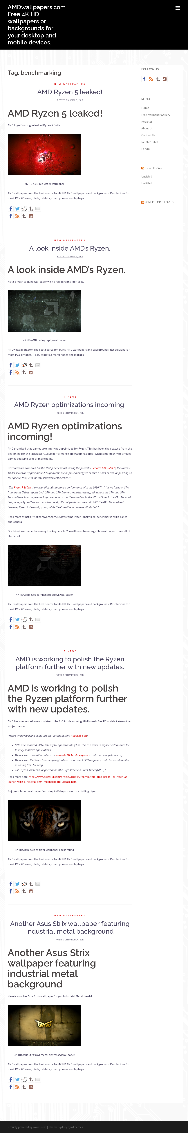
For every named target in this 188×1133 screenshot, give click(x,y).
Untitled (146, 176)
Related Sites (149, 142)
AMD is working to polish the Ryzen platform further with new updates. (69, 663)
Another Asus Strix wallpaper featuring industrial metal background (70, 927)
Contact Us (148, 135)
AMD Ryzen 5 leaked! (69, 92)
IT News (70, 396)
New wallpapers (70, 84)
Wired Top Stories (159, 202)
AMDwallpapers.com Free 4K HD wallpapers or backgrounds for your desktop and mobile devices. (37, 25)
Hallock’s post (79, 735)
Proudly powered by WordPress (27, 1127)
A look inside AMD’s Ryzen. (70, 248)
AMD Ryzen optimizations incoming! (70, 404)
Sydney (63, 1127)
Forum (145, 149)
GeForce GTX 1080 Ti (104, 468)
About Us (147, 128)
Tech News (153, 168)
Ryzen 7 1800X (22, 487)
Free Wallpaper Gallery (155, 115)
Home (145, 108)
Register (146, 121)
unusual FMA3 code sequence (72, 755)
